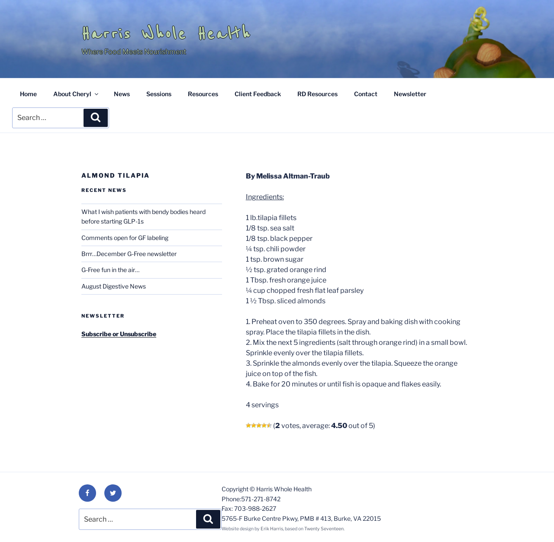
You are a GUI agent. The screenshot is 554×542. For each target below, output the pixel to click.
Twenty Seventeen (324, 529)
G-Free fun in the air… (110, 269)
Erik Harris (272, 529)
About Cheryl (76, 93)
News (122, 93)
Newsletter (410, 93)
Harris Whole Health (166, 34)
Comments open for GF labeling (124, 237)
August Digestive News (113, 286)
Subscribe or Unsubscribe (118, 334)
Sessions (158, 93)
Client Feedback (258, 93)
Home (28, 93)
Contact (365, 93)
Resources (203, 93)
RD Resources (317, 93)
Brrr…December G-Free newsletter (129, 253)
